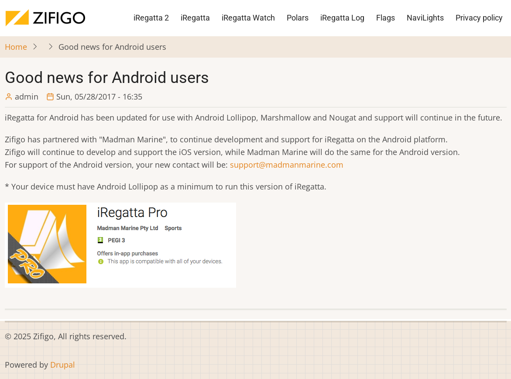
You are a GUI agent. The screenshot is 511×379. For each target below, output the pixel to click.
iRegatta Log (342, 17)
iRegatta (195, 17)
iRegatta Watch (248, 17)
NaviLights (425, 17)
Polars (298, 17)
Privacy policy (479, 17)
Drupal (62, 364)
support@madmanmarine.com (286, 164)
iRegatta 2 (151, 17)
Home (16, 46)
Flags (385, 17)
